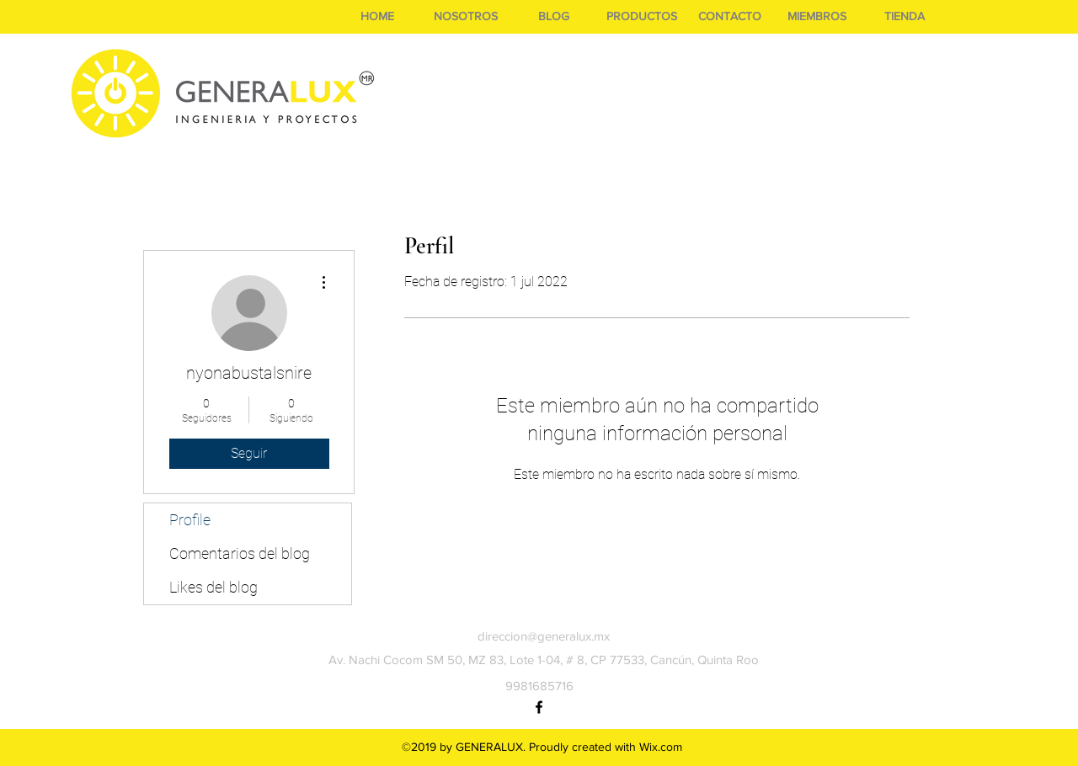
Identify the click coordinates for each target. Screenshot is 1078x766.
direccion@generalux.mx (544, 636)
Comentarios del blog (239, 553)
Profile (190, 520)
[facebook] (539, 707)
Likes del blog (213, 587)
